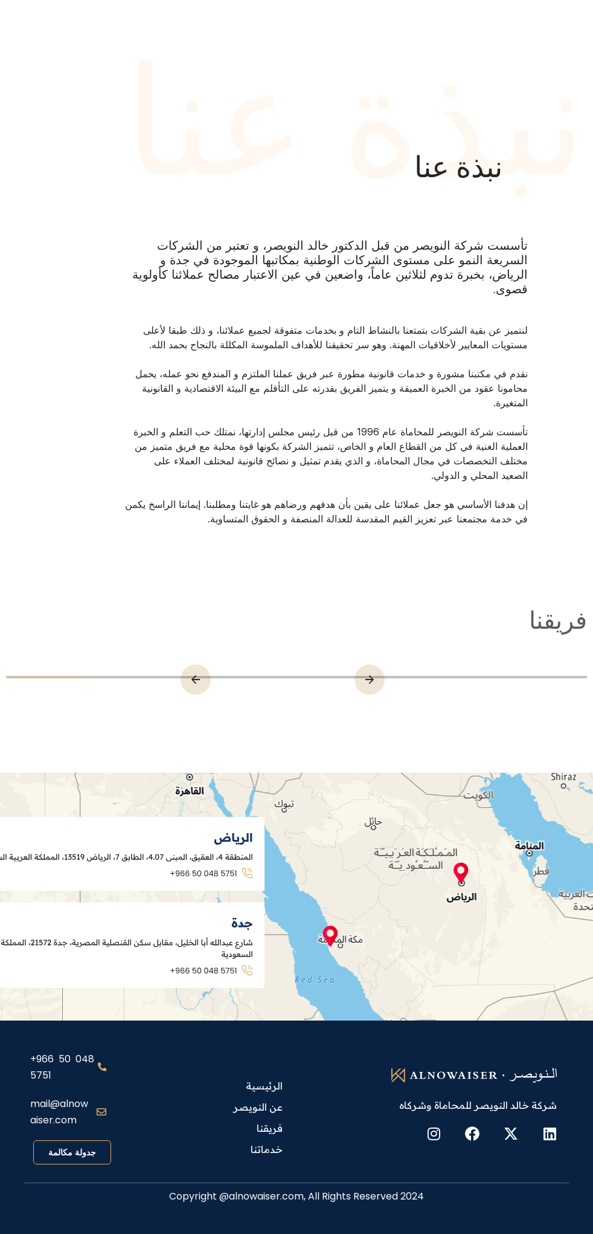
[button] (196, 680)
